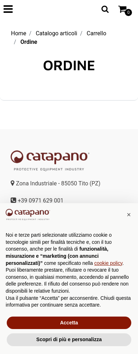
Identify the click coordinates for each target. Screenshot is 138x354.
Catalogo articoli (56, 33)
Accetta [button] (69, 322)
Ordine (29, 42)
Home (18, 33)
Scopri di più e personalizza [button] (68, 339)
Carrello (96, 33)
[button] (105, 9)
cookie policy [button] (108, 263)
